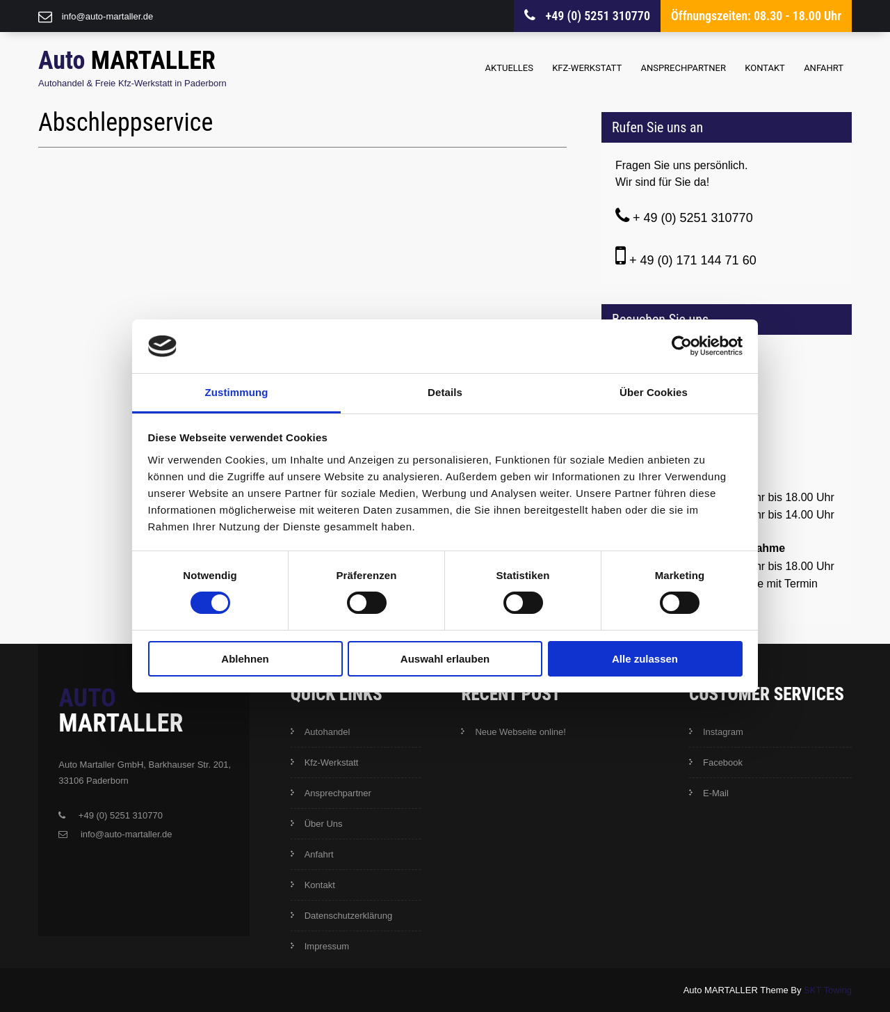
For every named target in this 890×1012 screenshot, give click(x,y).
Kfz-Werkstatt (587, 68)
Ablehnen (244, 659)
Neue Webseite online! (520, 732)
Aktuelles (509, 68)
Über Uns (324, 824)
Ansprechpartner (683, 68)
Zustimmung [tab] (236, 392)
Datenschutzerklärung (348, 915)
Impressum (327, 946)
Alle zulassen (645, 659)
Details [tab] (445, 392)
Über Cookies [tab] (654, 392)
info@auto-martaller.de (108, 16)
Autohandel (327, 732)
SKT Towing (828, 990)
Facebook (723, 762)
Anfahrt (823, 68)
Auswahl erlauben (445, 659)
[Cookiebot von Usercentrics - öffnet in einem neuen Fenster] (682, 345)
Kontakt (765, 68)
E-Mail (716, 793)
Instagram (723, 732)
